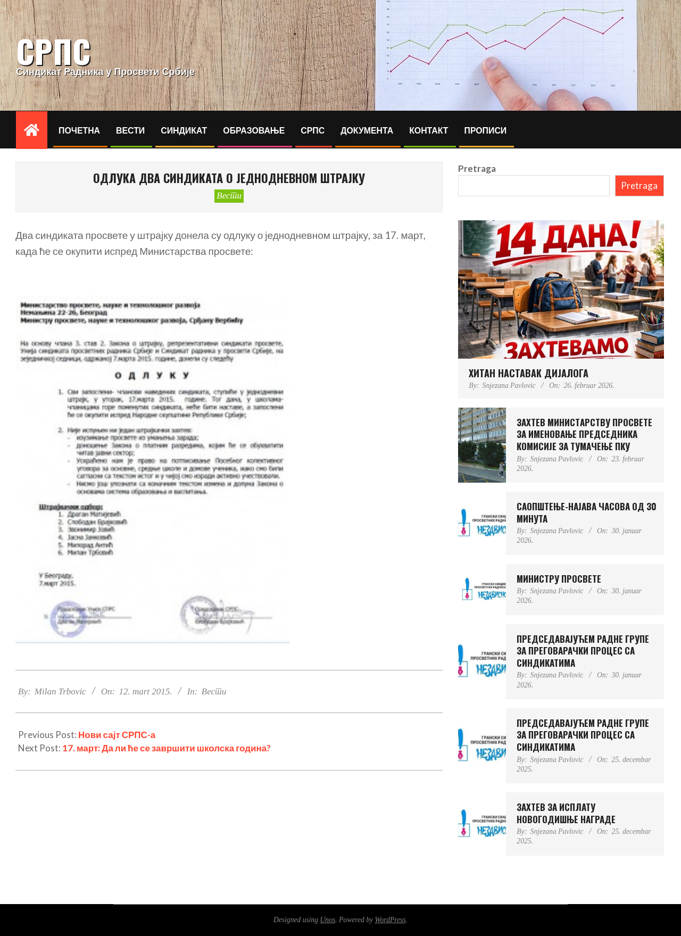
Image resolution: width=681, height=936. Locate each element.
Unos (328, 920)
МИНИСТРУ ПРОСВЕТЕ (559, 578)
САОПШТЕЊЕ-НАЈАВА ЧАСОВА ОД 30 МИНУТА (587, 512)
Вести (229, 195)
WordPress (390, 920)
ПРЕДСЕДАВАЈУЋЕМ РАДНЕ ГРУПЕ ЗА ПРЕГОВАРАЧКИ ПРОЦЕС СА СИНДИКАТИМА (583, 650)
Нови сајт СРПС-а (116, 734)
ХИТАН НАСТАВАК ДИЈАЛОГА (528, 373)
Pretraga (477, 168)
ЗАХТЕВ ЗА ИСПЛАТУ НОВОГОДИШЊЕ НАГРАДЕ (566, 813)
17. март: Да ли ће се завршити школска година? (166, 747)
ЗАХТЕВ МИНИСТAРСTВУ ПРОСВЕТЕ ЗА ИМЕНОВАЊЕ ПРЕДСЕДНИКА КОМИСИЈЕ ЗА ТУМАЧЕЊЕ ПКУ (584, 434)
